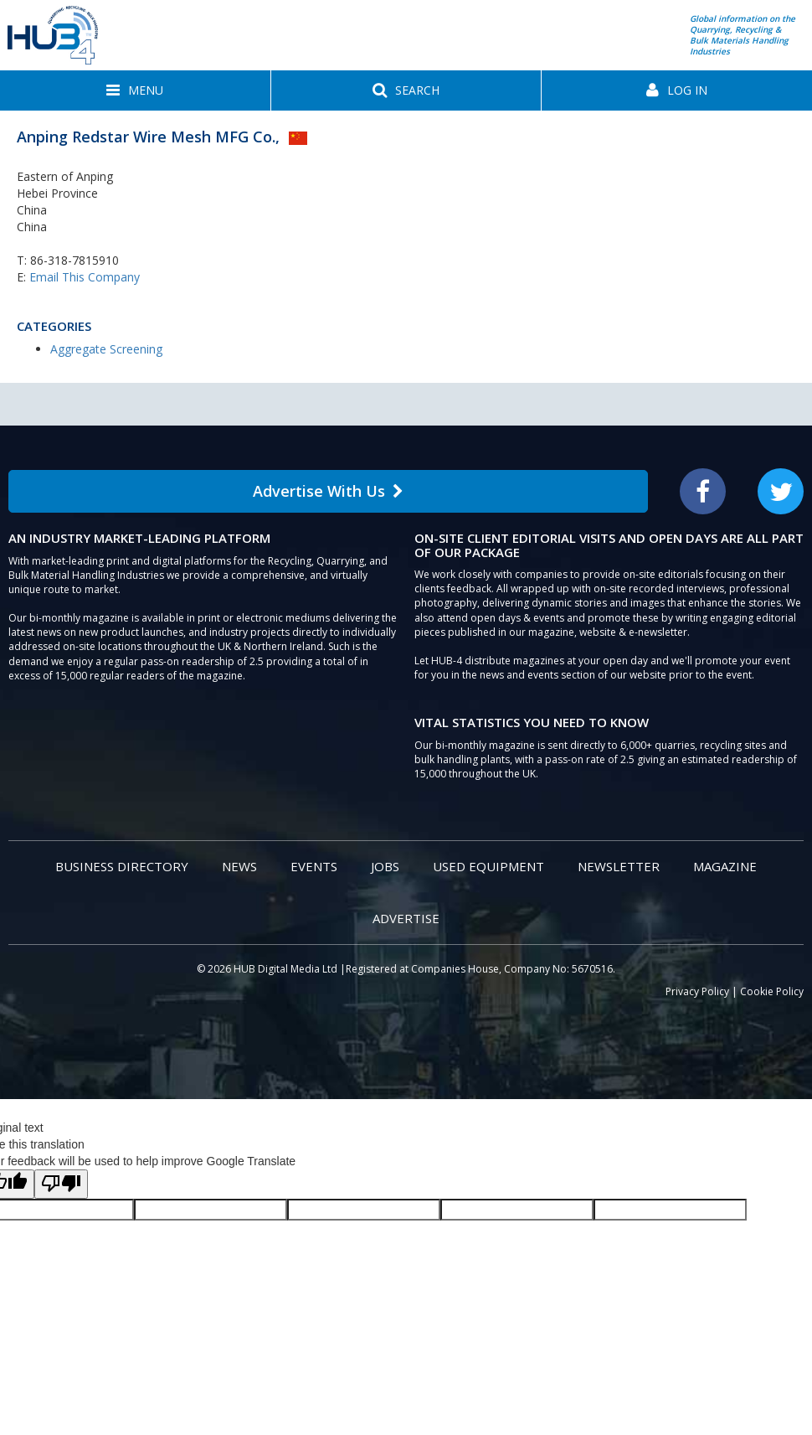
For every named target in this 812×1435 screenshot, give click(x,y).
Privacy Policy (697, 991)
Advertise (406, 918)
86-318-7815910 (74, 260)
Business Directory (121, 866)
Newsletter (619, 866)
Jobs (385, 866)
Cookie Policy (772, 991)
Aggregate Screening (106, 349)
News (239, 866)
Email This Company (84, 277)
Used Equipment (488, 866)
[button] (135, 90)
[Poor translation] (61, 1184)
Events (313, 866)
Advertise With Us (328, 491)
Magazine (725, 866)
